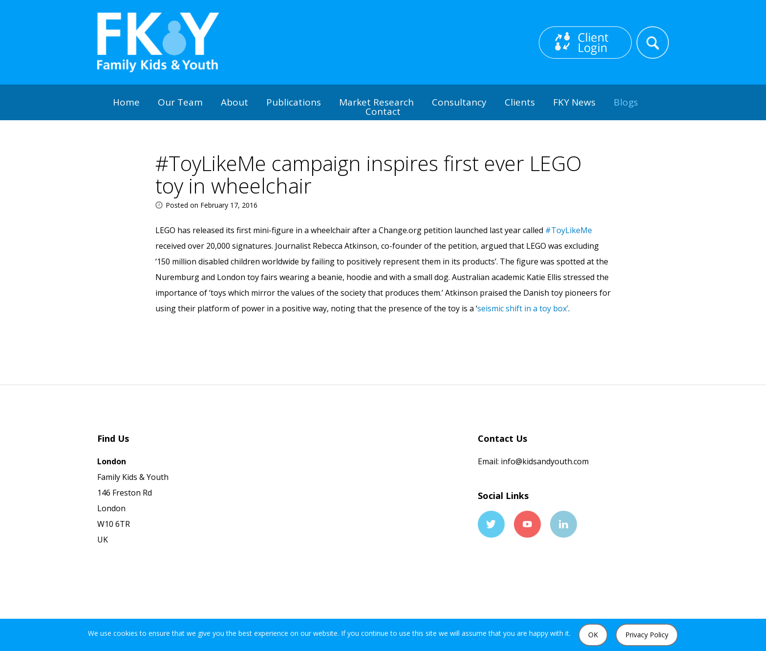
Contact (383, 111)
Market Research (376, 102)
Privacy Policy (646, 634)
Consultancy (459, 102)
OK (593, 634)
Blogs (626, 102)
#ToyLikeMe (568, 230)
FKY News (574, 102)
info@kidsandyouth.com (544, 461)
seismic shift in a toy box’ (522, 308)
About (234, 102)
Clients (520, 102)
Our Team (180, 102)
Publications (293, 102)
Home (126, 102)
